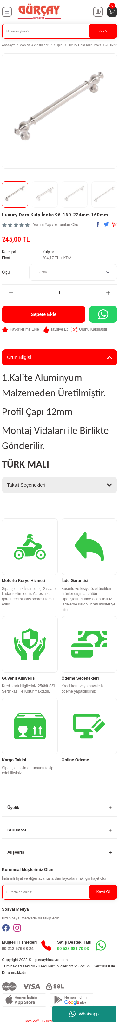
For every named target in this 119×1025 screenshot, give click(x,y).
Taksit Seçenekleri (26, 485)
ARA (103, 31)
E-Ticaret (48, 1021)
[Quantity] (59, 293)
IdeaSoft (32, 1021)
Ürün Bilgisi (19, 357)
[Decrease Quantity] (11, 293)
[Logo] (39, 11)
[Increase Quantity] (108, 293)
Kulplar (48, 252)
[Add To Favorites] (20, 329)
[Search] (59, 31)
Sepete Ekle (43, 314)
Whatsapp (84, 1013)
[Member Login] (98, 11)
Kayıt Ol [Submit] (103, 892)
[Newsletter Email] (59, 892)
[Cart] (112, 11)
